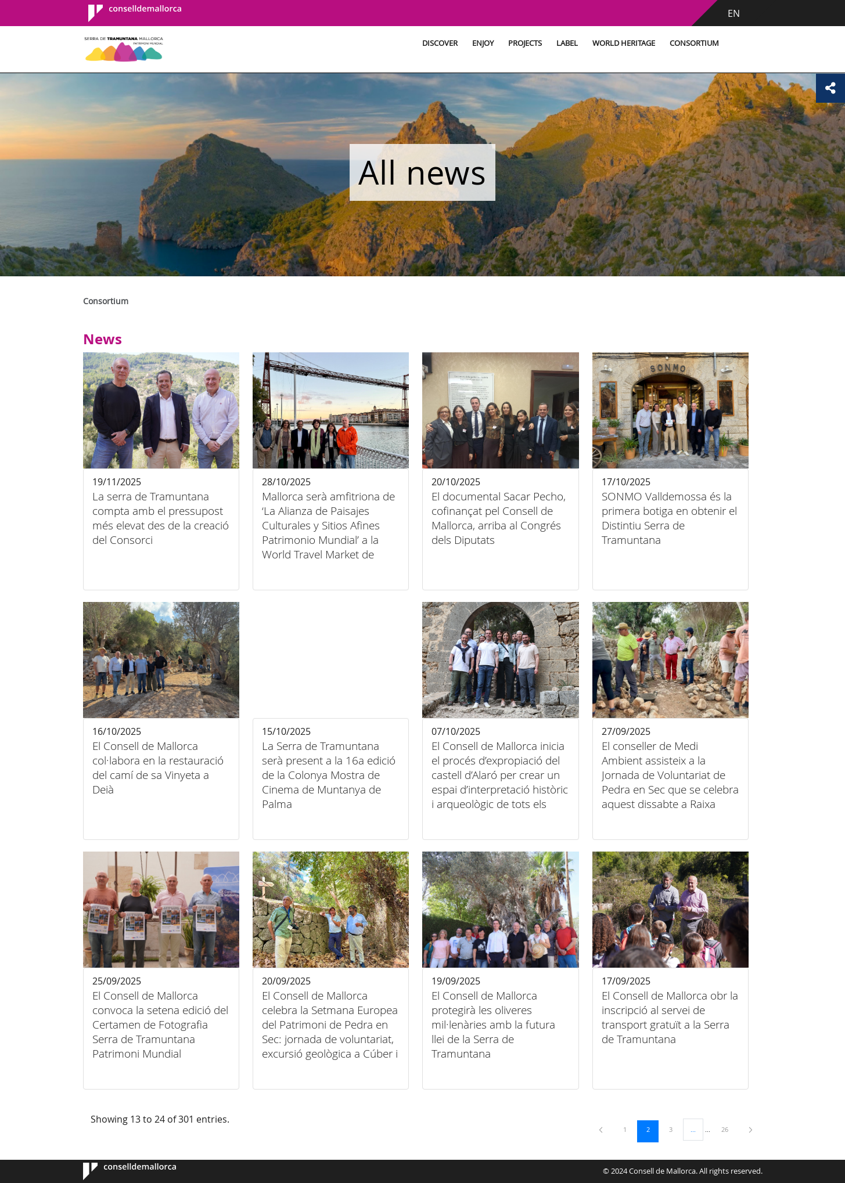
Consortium (694, 43)
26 (729, 1129)
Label (567, 43)
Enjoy (483, 43)
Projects (525, 43)
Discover (440, 43)
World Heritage (623, 43)
